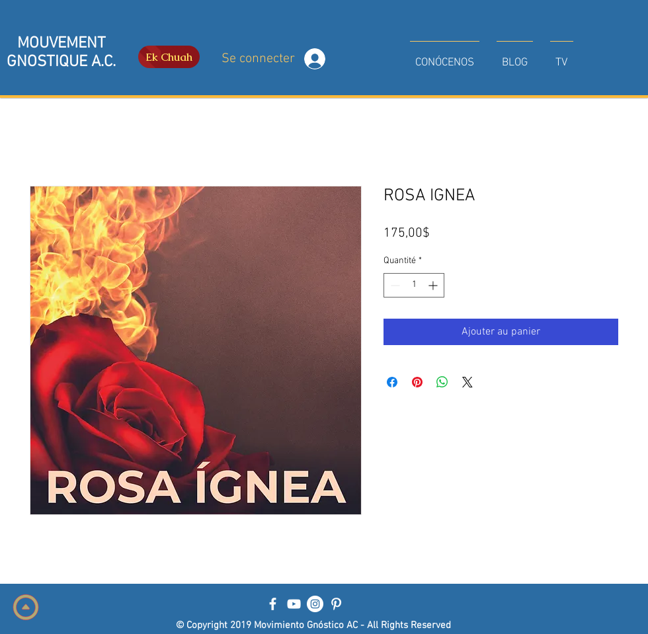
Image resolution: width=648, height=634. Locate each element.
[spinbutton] (414, 285)
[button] (444, 57)
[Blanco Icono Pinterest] (336, 604)
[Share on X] (467, 382)
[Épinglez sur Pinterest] (417, 382)
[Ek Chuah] (169, 57)
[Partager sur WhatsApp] (442, 382)
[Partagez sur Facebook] (392, 382)
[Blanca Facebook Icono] (272, 604)
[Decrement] (393, 285)
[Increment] (434, 285)
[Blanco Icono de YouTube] (294, 604)
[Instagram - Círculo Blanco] (315, 604)
